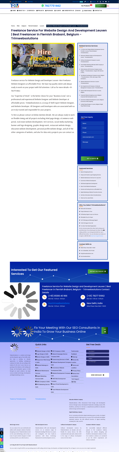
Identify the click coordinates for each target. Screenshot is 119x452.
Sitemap (74, 355)
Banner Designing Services (86, 172)
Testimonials (74, 351)
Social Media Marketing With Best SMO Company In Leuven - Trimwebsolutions (91, 65)
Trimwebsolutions (40, 383)
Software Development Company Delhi (60, 358)
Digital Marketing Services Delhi (42, 365)
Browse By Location (76, 358)
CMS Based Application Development (88, 183)
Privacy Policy (75, 363)
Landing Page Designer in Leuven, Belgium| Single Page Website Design (91, 105)
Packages (49, 10)
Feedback (74, 353)
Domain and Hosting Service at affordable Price (90, 189)
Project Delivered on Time (85, 211)
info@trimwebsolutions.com (86, 253)
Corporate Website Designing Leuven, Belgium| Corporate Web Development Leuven (90, 96)
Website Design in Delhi (41, 351)
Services (31, 10)
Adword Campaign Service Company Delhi (61, 353)
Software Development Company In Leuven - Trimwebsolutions (89, 61)
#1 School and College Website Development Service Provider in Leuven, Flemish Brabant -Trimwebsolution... (91, 51)
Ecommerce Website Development (87, 180)
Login (86, 1)
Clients (57, 10)
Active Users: (78, 1)
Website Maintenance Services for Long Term (90, 177)
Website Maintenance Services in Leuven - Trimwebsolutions (89, 82)
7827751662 (101, 5)
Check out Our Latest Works (86, 198)
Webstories (87, 10)
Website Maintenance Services (42, 363)
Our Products (86, 6)
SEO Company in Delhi (56, 351)
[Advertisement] (59, 19)
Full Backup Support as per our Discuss (88, 214)
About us (21, 10)
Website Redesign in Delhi (41, 360)
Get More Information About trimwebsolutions (90, 195)
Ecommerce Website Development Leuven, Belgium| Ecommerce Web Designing (91, 100)
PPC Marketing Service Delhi (42, 370)
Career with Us (68, 10)
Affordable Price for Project (86, 217)
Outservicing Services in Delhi (58, 355)
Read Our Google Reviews (97, 236)
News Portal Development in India (59, 367)
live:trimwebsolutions (84, 256)
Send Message (97, 375)
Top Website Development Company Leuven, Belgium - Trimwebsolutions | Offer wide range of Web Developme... (91, 77)
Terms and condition (77, 360)
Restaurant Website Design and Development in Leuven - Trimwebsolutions (90, 56)
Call (105, 330)
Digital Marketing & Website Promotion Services (90, 192)
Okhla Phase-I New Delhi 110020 (87, 247)
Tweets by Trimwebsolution (18, 383)
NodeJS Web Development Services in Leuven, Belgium (90, 91)
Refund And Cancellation (77, 365)
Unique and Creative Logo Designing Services (90, 174)
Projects (40, 10)
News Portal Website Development (87, 186)
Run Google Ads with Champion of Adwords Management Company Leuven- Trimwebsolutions (91, 87)
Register (93, 1)
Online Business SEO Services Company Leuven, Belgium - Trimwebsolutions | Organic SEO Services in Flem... (91, 71)
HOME (13, 10)
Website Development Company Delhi (60, 363)
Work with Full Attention (85, 208)
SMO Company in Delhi (40, 367)
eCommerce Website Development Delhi (60, 360)
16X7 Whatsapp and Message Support (88, 220)
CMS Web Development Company (59, 365)
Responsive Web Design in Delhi (42, 358)
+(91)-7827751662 (15, 1)
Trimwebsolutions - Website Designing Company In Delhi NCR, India (59, 448)
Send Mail (29, 1)
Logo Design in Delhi (40, 353)
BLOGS (77, 10)
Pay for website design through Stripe (59, 446)
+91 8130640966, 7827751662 (86, 250)
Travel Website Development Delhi (59, 370)
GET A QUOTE (92, 158)
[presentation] (93, 153)
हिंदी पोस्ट (73, 370)
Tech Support (75, 367)
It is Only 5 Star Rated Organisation (87, 226)
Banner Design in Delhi (40, 355)
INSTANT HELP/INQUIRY (98, 271)
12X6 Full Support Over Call (86, 223)
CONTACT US (97, 10)
